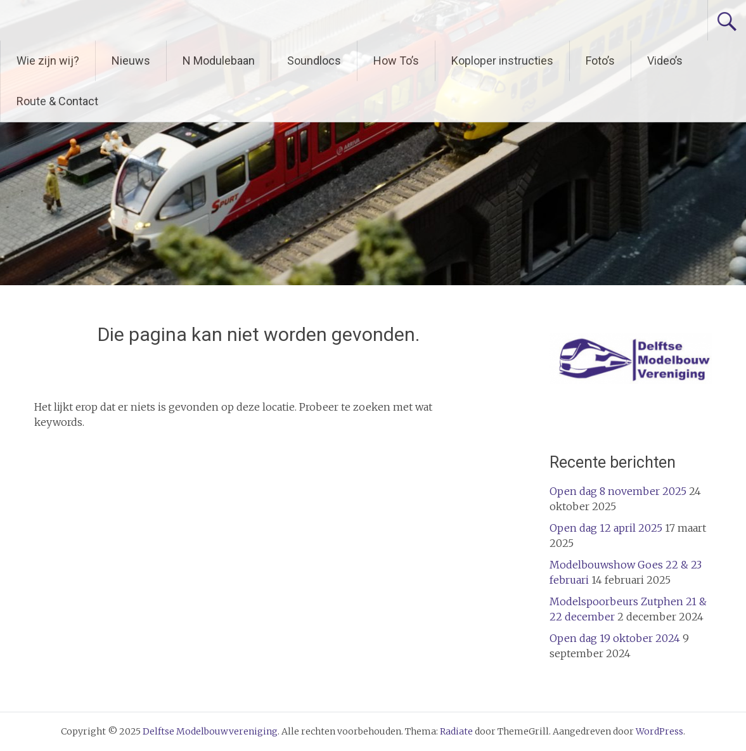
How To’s (396, 60)
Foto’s (600, 60)
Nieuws (131, 60)
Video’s (665, 60)
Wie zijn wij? (47, 60)
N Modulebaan (219, 60)
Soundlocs (314, 60)
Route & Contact (57, 101)
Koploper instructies (502, 60)
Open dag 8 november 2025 (618, 491)
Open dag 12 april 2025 (606, 528)
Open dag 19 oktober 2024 (615, 638)
